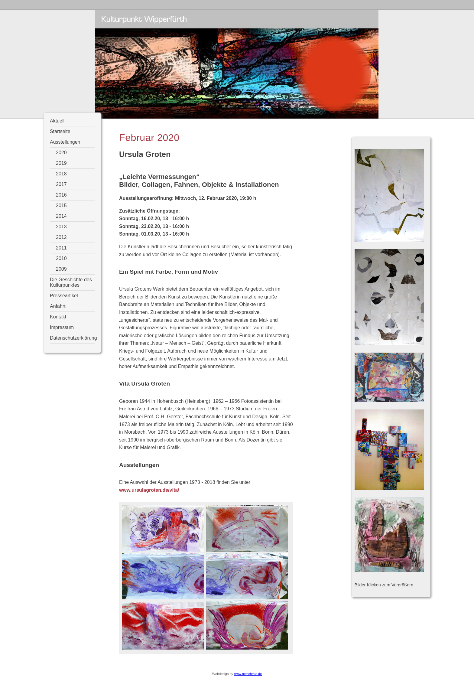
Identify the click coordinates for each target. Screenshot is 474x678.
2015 (61, 205)
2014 (61, 216)
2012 (61, 237)
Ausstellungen (65, 142)
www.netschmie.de (248, 674)
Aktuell (57, 120)
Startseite (60, 131)
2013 (61, 226)
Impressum (62, 327)
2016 (61, 194)
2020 (61, 152)
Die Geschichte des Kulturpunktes (71, 282)
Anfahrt (58, 306)
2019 (61, 163)
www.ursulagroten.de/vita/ (149, 490)
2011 (61, 247)
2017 (61, 184)
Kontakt (58, 316)
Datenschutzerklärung (72, 338)
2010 (61, 258)
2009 (61, 269)
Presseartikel (64, 295)
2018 (61, 173)
